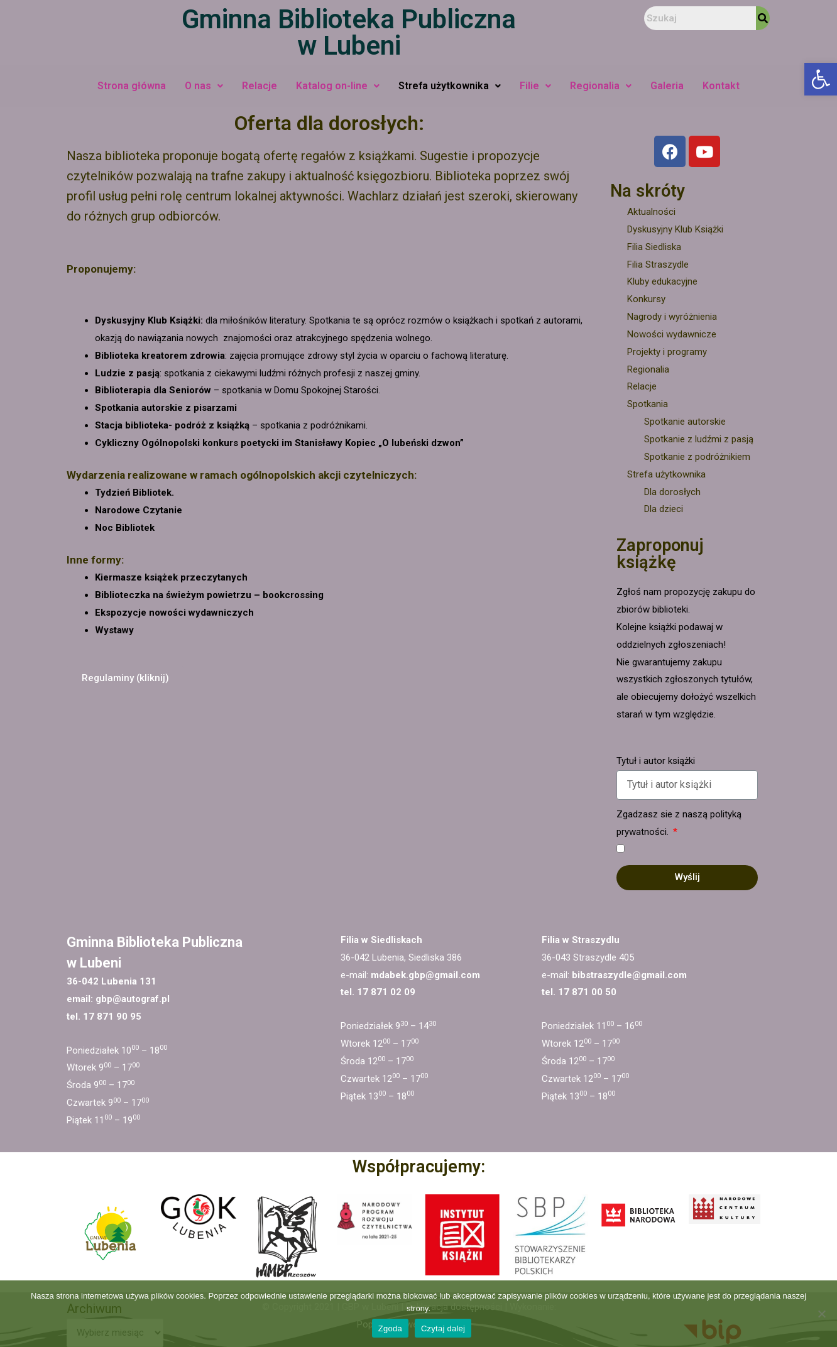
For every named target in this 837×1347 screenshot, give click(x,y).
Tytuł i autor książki (655, 760)
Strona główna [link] (131, 86)
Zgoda (390, 1328)
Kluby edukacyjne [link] (662, 281)
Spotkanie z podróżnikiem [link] (697, 456)
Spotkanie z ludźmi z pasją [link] (698, 439)
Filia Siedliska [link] (654, 247)
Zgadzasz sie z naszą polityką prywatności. (678, 823)
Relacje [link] (259, 86)
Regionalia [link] (601, 86)
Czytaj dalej (443, 1328)
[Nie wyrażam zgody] (821, 1313)
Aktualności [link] (651, 211)
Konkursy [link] (646, 299)
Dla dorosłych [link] (672, 492)
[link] (820, 79)
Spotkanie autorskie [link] (685, 421)
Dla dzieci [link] (663, 509)
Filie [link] (535, 86)
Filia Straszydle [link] (658, 264)
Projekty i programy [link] (667, 351)
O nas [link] (204, 86)
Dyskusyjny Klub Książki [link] (675, 229)
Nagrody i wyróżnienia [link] (672, 316)
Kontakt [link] (721, 86)
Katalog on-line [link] (338, 86)
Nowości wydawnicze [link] (671, 334)
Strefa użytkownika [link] (449, 86)
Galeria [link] (667, 86)
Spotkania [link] (647, 404)
